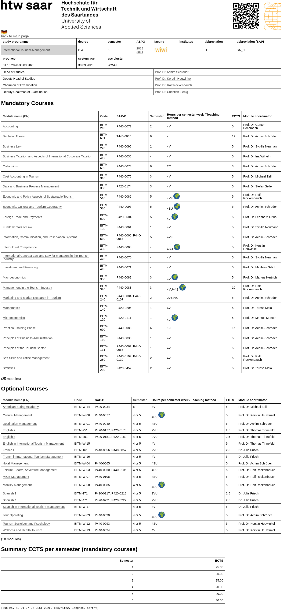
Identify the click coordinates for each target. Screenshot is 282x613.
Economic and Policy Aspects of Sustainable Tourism (38, 196)
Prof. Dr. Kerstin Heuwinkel (173, 78)
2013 (140, 48)
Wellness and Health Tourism (22, 530)
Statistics (9, 368)
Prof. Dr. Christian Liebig (171, 92)
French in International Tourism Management (33, 456)
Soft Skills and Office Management (26, 358)
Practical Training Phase (19, 328)
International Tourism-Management (26, 50)
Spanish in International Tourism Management (34, 506)
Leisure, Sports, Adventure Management (30, 470)
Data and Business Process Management (31, 186)
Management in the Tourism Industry (27, 287)
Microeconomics (14, 317)
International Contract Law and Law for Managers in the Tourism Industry (46, 257)
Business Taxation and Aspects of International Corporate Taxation (47, 156)
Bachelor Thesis (14, 136)
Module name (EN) (16, 116)
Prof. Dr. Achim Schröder (171, 72)
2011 (140, 51)
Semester (157, 116)
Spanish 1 (9, 493)
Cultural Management (17, 415)
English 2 (9, 430)
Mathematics (11, 308)
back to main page (15, 36)
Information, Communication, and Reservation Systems (40, 237)
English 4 (9, 436)
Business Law (12, 146)
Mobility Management (17, 485)
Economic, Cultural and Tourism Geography (32, 206)
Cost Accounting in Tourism (21, 176)
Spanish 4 (9, 500)
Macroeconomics (14, 277)
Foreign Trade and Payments (22, 217)
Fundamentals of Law (17, 227)
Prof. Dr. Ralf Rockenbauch (173, 85)
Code (104, 116)
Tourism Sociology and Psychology (26, 523)
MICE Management (16, 476)
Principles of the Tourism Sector (24, 348)
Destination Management (20, 423)
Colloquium (10, 166)
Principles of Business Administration (28, 338)
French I (8, 450)
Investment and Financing (20, 267)
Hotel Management (16, 463)
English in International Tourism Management (33, 443)
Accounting (10, 126)
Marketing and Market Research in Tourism (32, 297)
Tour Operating (13, 515)
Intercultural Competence (20, 247)
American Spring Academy (21, 406)
